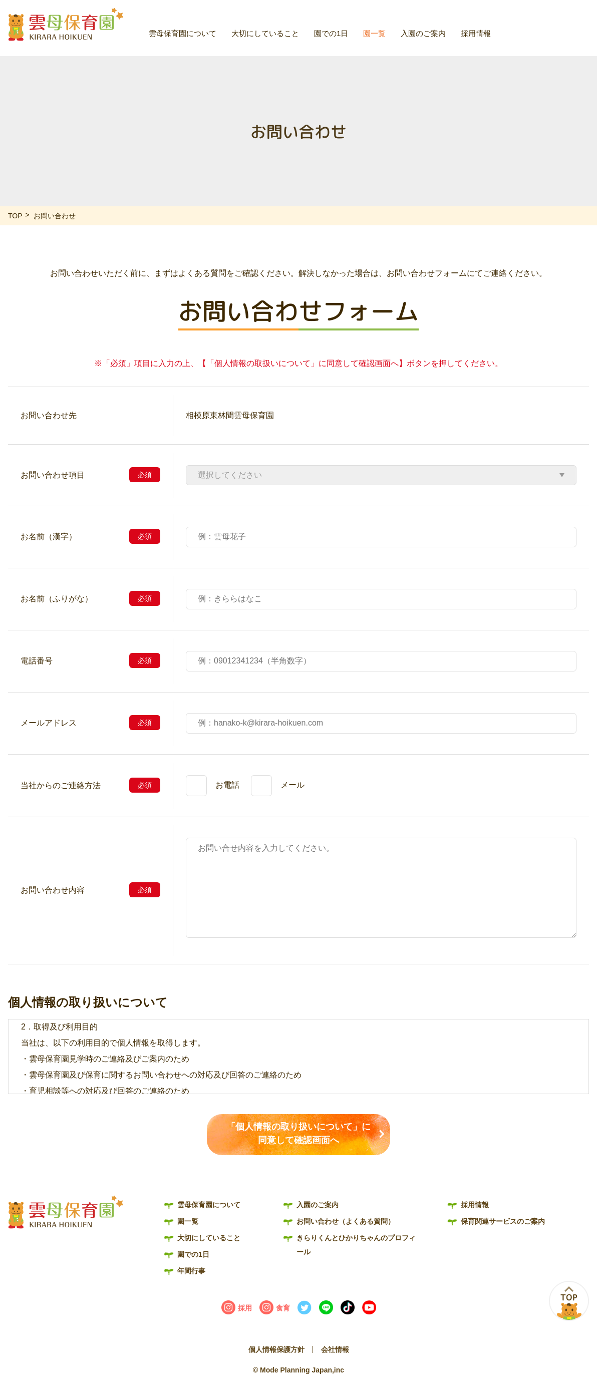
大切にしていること (265, 33)
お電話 (227, 785)
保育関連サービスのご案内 (503, 1221)
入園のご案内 (423, 33)
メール (292, 785)
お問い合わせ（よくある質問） (554, 13)
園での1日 (331, 33)
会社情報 (335, 1349)
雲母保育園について (182, 33)
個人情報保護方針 (276, 1349)
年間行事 (191, 1271)
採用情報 (476, 33)
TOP (15, 216)
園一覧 (374, 33)
